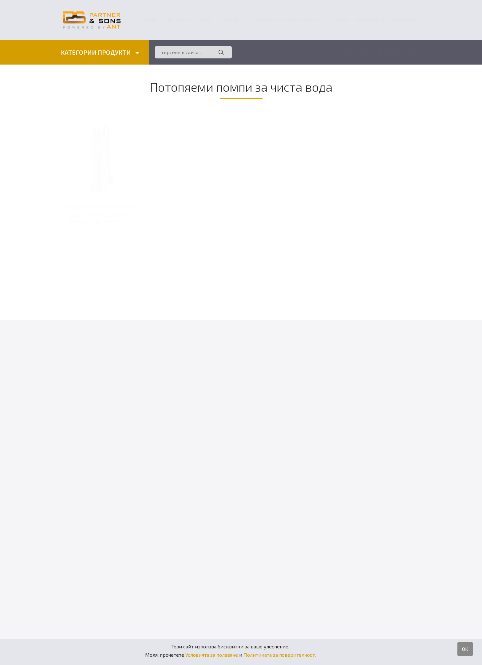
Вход (363, 52)
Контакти (404, 20)
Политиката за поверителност (279, 655)
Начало (147, 20)
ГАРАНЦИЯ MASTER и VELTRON (290, 20)
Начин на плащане (221, 20)
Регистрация (404, 52)
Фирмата (177, 20)
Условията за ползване (211, 655)
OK (465, 649)
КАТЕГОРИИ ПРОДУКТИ (100, 52)
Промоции (370, 20)
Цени (341, 20)
